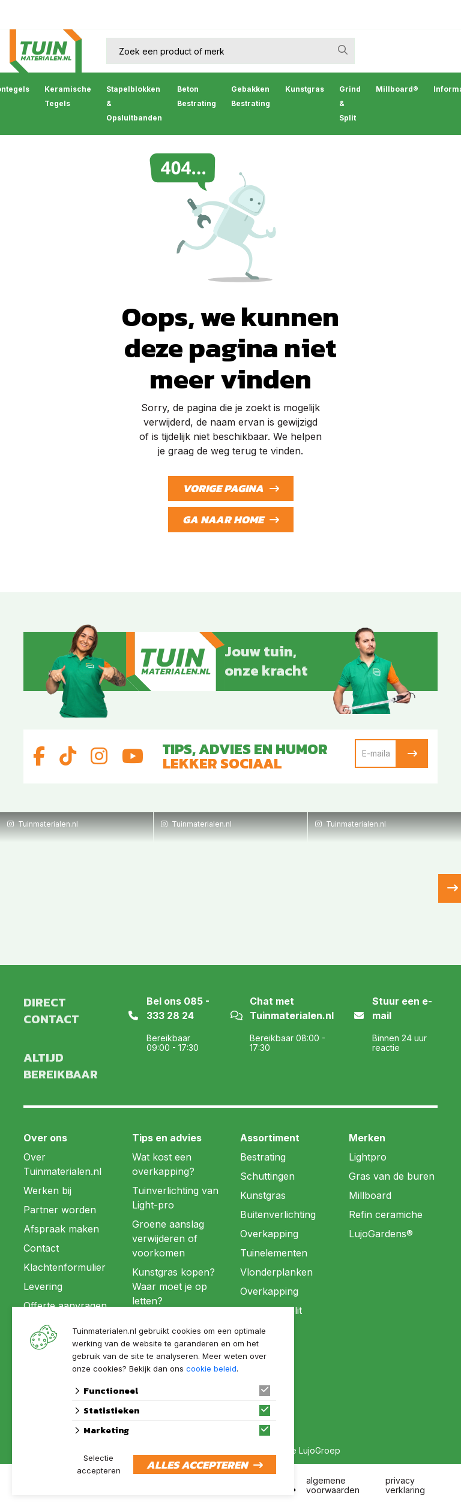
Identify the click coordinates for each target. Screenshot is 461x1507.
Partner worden (59, 1210)
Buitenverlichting (278, 1214)
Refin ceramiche (386, 1214)
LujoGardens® (381, 1234)
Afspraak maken (61, 1229)
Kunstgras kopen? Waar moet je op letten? (173, 1286)
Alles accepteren (196, 1465)
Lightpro (368, 1157)
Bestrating (263, 1157)
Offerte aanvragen (65, 1306)
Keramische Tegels (67, 96)
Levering (42, 1286)
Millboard (370, 1195)
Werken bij (47, 1190)
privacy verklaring (405, 1485)
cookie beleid (211, 1368)
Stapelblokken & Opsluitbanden (134, 103)
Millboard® (397, 89)
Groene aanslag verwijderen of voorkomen (168, 1238)
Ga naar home (223, 519)
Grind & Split (350, 103)
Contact (41, 1248)
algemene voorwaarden (333, 1485)
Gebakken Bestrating (250, 96)
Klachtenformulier (64, 1267)
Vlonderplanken (276, 1272)
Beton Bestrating (196, 96)
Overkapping (269, 1234)
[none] (343, 50)
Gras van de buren (392, 1176)
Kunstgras (304, 89)
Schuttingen (267, 1176)
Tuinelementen (273, 1253)
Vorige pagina (223, 488)
